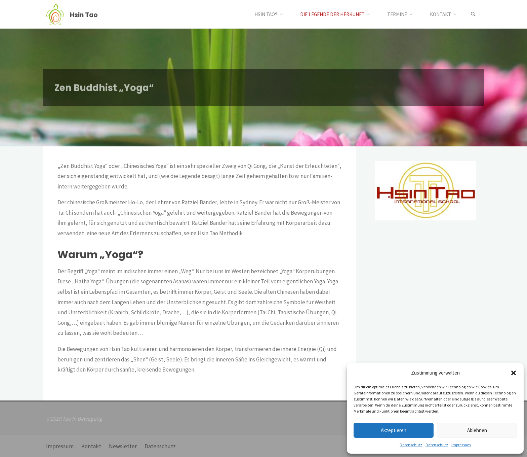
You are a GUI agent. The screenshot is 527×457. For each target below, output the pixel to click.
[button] (513, 373)
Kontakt (91, 446)
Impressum (461, 444)
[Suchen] (473, 14)
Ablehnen (477, 430)
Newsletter (123, 446)
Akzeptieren (393, 430)
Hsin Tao (84, 14)
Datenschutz (411, 444)
